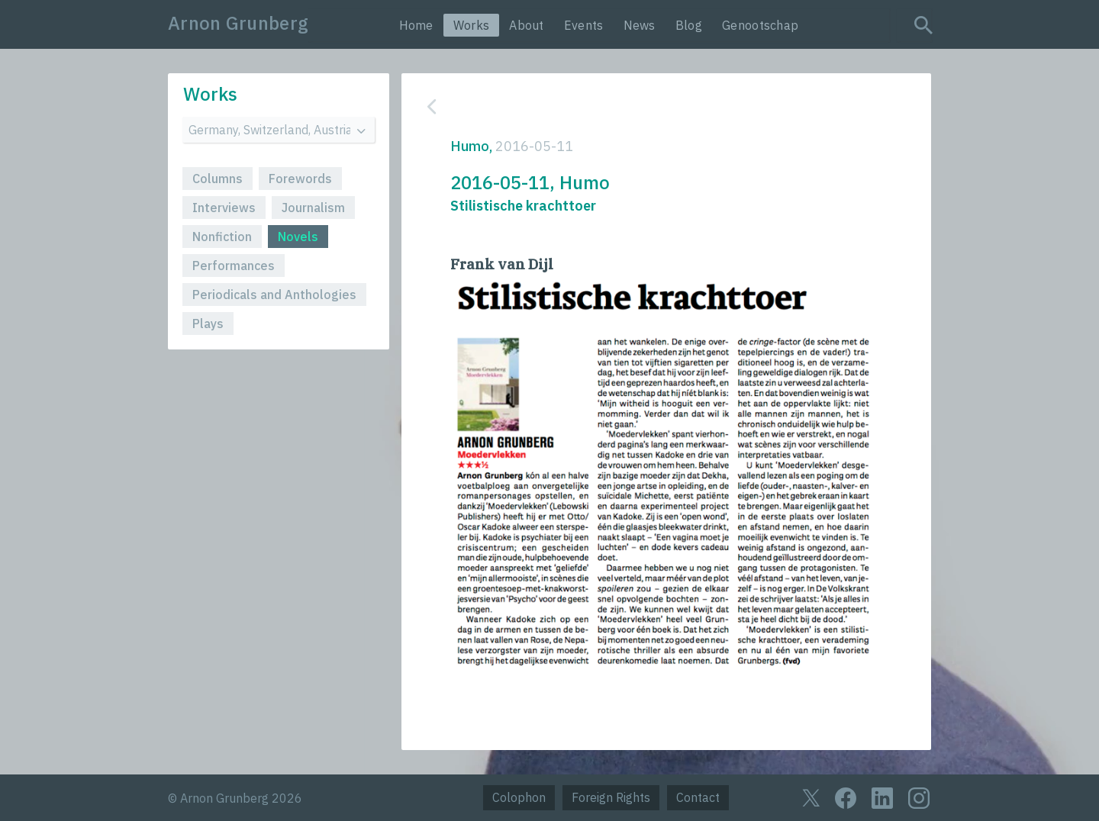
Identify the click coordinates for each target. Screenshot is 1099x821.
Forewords (300, 178)
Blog (688, 25)
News (640, 25)
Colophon (519, 797)
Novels (298, 236)
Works (471, 25)
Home (416, 25)
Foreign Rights (611, 797)
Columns (217, 178)
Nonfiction (222, 236)
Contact (698, 797)
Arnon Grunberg (238, 23)
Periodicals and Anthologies (274, 294)
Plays (208, 323)
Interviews (224, 207)
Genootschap (760, 25)
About (526, 25)
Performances (233, 265)
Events (584, 25)
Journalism (313, 207)
